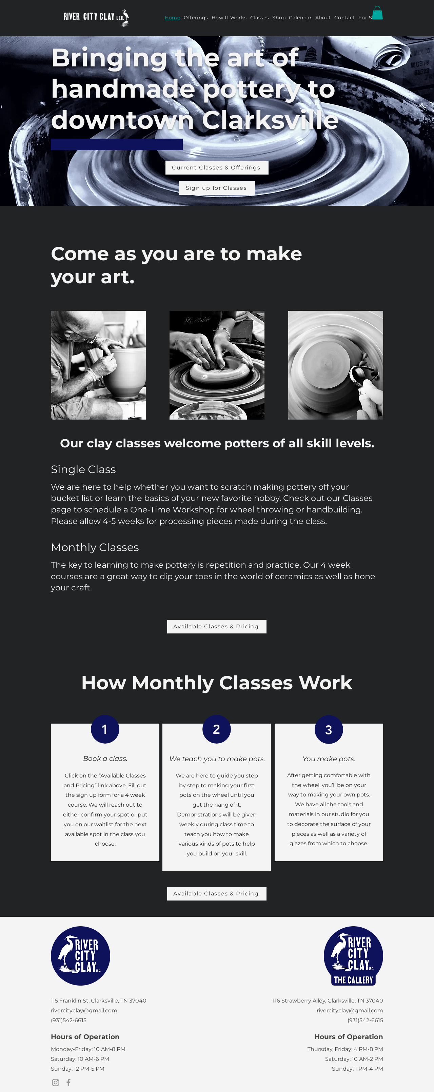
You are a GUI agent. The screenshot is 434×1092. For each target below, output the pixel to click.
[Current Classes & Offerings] (217, 168)
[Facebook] (68, 1082)
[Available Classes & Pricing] (217, 626)
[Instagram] (55, 1082)
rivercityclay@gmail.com (84, 1010)
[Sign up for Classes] (217, 188)
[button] (377, 13)
